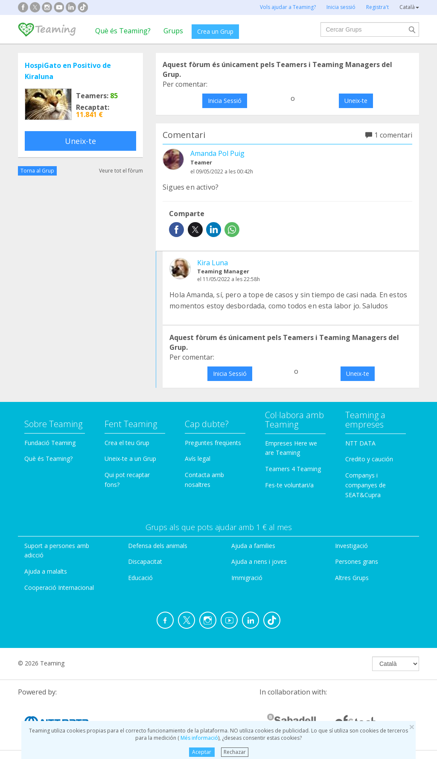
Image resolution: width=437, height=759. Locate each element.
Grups (173, 30)
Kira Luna (212, 262)
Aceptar (201, 752)
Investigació (351, 546)
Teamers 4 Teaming (293, 469)
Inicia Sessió (225, 101)
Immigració (246, 578)
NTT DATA (360, 443)
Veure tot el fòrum (121, 170)
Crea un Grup (215, 31)
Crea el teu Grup (127, 443)
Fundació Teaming (50, 443)
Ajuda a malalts (45, 571)
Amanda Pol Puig (217, 153)
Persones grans (356, 561)
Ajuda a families (253, 546)
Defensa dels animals (157, 546)
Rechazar (235, 752)
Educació (140, 578)
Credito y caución (369, 459)
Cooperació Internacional (59, 587)
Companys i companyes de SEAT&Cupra (365, 485)
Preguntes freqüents (213, 443)
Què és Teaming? (123, 30)
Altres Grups (352, 578)
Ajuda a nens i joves (259, 561)
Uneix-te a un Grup (130, 458)
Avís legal (197, 458)
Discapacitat (145, 561)
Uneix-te (80, 141)
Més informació (198, 737)
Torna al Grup (37, 170)
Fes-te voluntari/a (289, 485)
